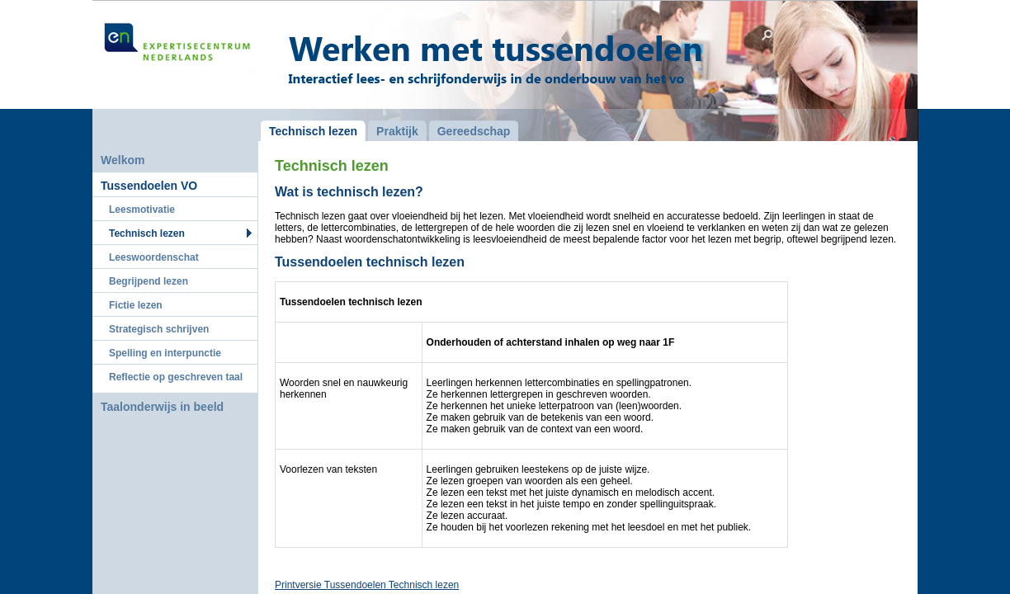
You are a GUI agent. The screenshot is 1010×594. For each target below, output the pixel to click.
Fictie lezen (136, 305)
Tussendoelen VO (149, 185)
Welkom (122, 160)
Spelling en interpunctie (165, 353)
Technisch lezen (147, 233)
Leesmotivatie (142, 209)
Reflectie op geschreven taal (176, 377)
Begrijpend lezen (148, 281)
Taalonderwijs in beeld (162, 406)
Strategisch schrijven (159, 329)
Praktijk (397, 131)
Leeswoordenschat (154, 257)
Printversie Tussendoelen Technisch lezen (367, 585)
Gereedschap (474, 131)
